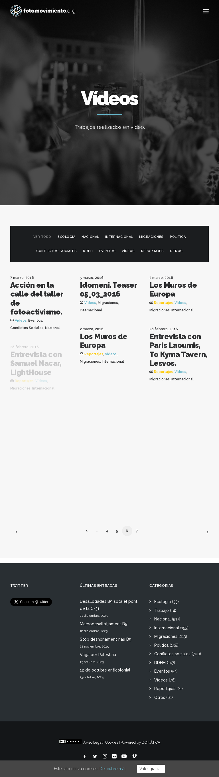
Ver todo (42, 237)
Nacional (90, 237)
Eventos (107, 251)
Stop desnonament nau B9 (105, 639)
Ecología (66, 237)
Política (178, 237)
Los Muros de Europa (173, 289)
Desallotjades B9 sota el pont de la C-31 (108, 605)
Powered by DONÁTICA (140, 742)
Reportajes (152, 251)
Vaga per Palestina (98, 654)
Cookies (111, 742)
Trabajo (161, 610)
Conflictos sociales (56, 251)
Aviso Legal (93, 742)
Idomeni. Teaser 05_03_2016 (108, 289)
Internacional (119, 237)
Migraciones (151, 237)
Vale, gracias (151, 768)
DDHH (88, 251)
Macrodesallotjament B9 (103, 624)
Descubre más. (113, 768)
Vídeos (128, 251)
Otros (176, 251)
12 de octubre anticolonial (105, 670)
